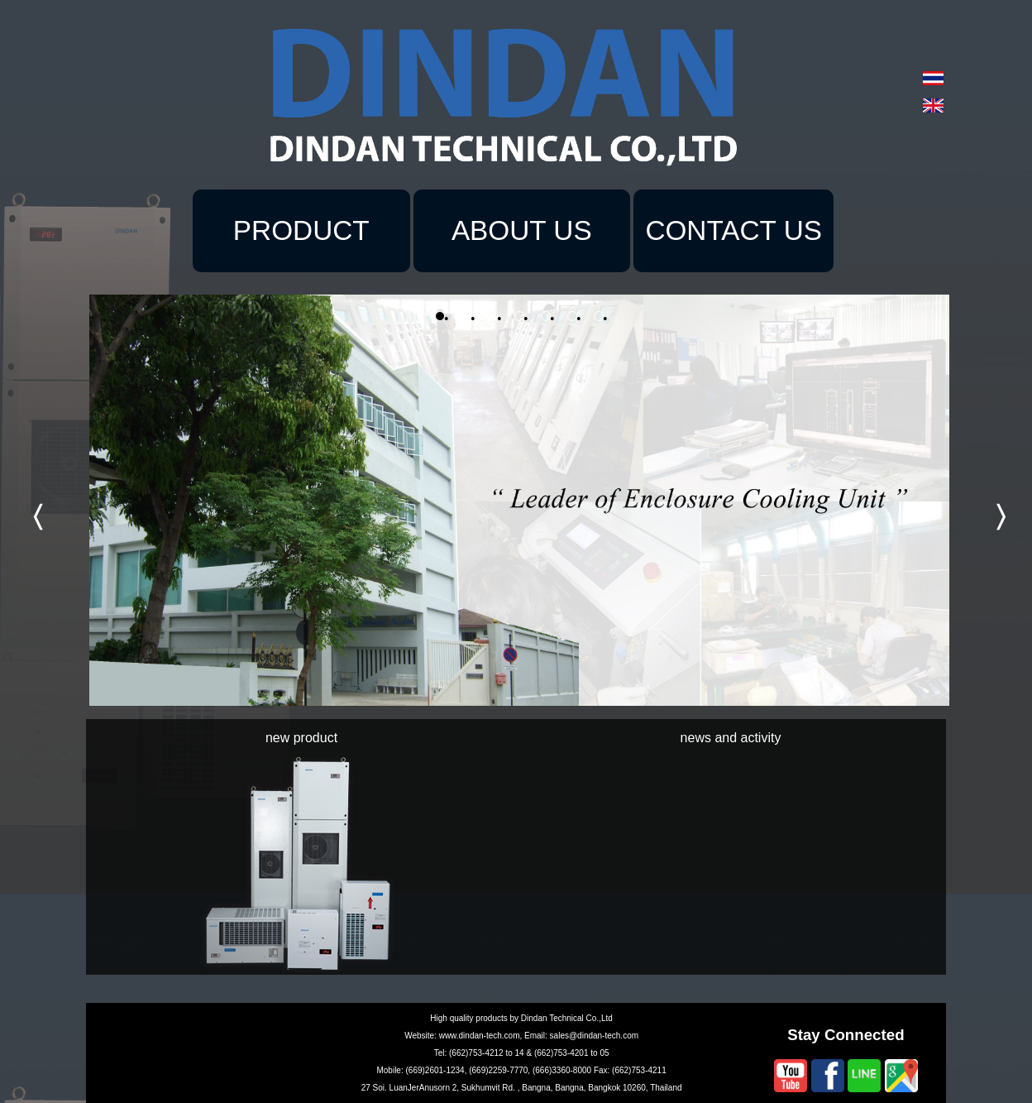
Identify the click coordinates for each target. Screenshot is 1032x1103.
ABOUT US (522, 230)
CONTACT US (733, 230)
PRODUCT (301, 230)
